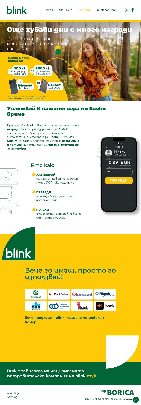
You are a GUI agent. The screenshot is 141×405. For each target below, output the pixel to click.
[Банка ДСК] (36, 294)
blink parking (106, 10)
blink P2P (65, 10)
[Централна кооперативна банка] (59, 306)
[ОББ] (36, 306)
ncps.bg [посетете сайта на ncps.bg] (12, 397)
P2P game (84, 10)
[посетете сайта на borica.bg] (109, 395)
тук (91, 375)
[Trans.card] (82, 294)
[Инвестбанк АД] (82, 306)
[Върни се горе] (136, 400)
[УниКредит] (59, 294)
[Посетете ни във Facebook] (132, 10)
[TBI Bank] (105, 306)
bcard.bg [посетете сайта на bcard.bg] (13, 393)
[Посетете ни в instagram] (127, 10)
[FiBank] (105, 294)
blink (49, 10)
